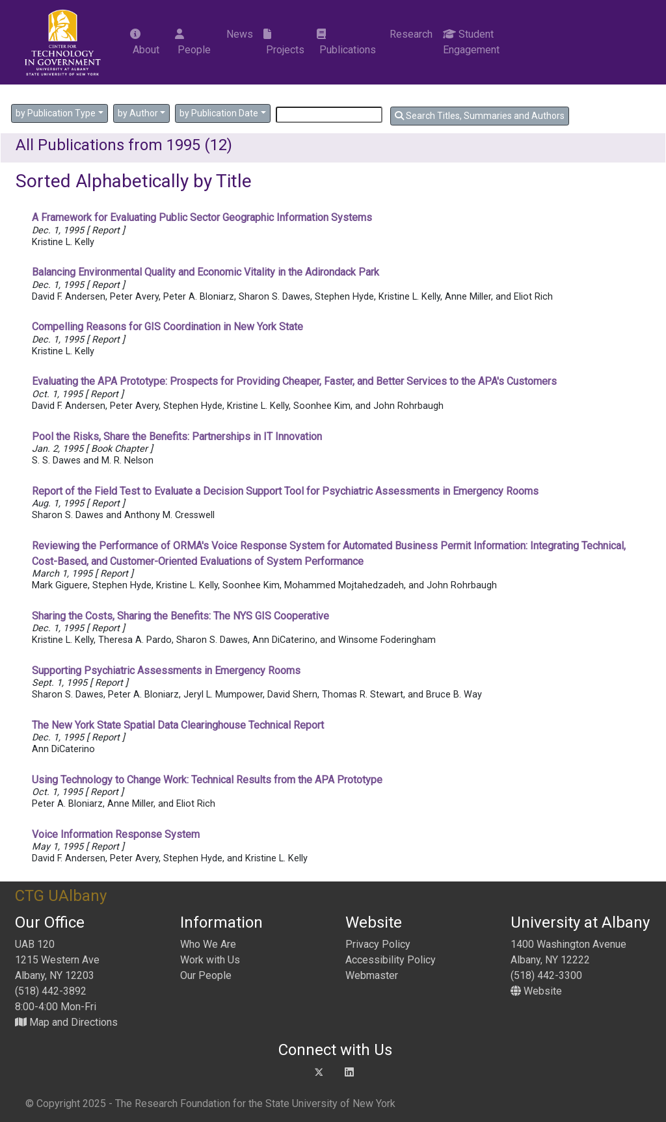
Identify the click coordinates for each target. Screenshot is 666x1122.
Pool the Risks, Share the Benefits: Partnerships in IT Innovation (177, 436)
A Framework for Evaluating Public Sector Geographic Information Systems (202, 217)
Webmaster (371, 975)
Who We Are (208, 944)
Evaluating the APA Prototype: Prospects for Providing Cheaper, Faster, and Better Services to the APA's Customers (294, 381)
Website (536, 991)
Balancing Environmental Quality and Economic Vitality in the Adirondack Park (205, 272)
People (193, 42)
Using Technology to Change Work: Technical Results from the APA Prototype (207, 780)
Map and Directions (66, 1022)
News (238, 34)
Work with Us (210, 960)
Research (410, 34)
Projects (283, 42)
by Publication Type (56, 113)
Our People (206, 975)
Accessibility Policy (390, 960)
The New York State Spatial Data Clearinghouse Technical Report (178, 725)
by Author (138, 113)
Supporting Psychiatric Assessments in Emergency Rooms (166, 670)
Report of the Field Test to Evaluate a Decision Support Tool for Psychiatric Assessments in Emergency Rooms (285, 491)
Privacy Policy (377, 944)
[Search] (329, 115)
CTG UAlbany (61, 896)
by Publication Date (219, 113)
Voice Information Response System (116, 834)
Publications (346, 42)
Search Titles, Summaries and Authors (480, 116)
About (144, 42)
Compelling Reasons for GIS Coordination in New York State (167, 326)
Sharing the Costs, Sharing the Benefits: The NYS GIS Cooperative (180, 616)
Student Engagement (471, 42)
